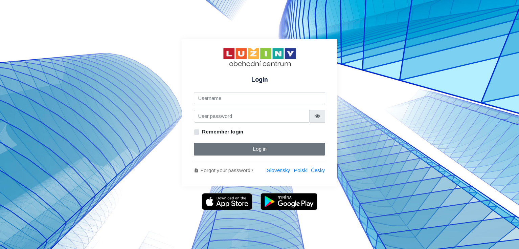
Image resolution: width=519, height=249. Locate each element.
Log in (260, 149)
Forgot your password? (223, 170)
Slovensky (278, 170)
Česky (318, 170)
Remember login (222, 131)
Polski (301, 170)
